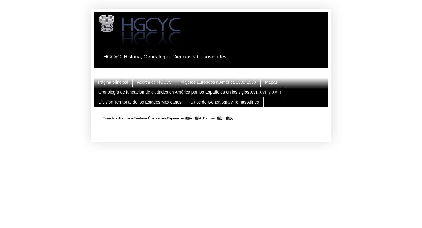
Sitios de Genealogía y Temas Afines (225, 102)
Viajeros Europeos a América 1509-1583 (218, 82)
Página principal (113, 82)
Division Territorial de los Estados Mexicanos (140, 102)
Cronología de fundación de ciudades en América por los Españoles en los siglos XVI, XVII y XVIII (189, 92)
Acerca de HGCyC (154, 82)
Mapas (271, 82)
